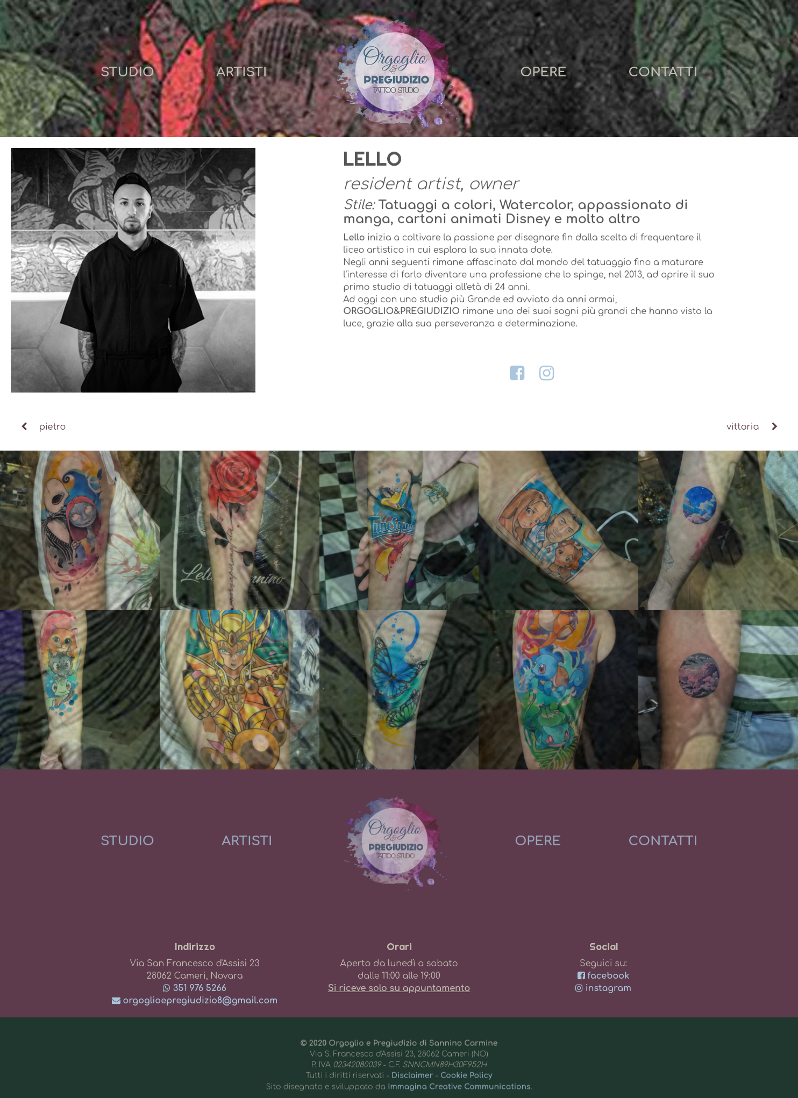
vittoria (756, 427)
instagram (603, 988)
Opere (543, 72)
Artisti (241, 72)
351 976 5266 (194, 988)
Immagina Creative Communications (459, 1091)
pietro (38, 427)
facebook (604, 976)
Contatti (662, 72)
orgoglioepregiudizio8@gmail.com (195, 1001)
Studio (127, 72)
